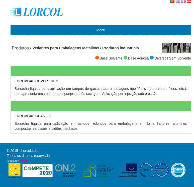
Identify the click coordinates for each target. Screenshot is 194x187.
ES (189, 2)
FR (183, 2)
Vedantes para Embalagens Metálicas (66, 48)
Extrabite (23, 161)
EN (178, 2)
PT (172, 2)
